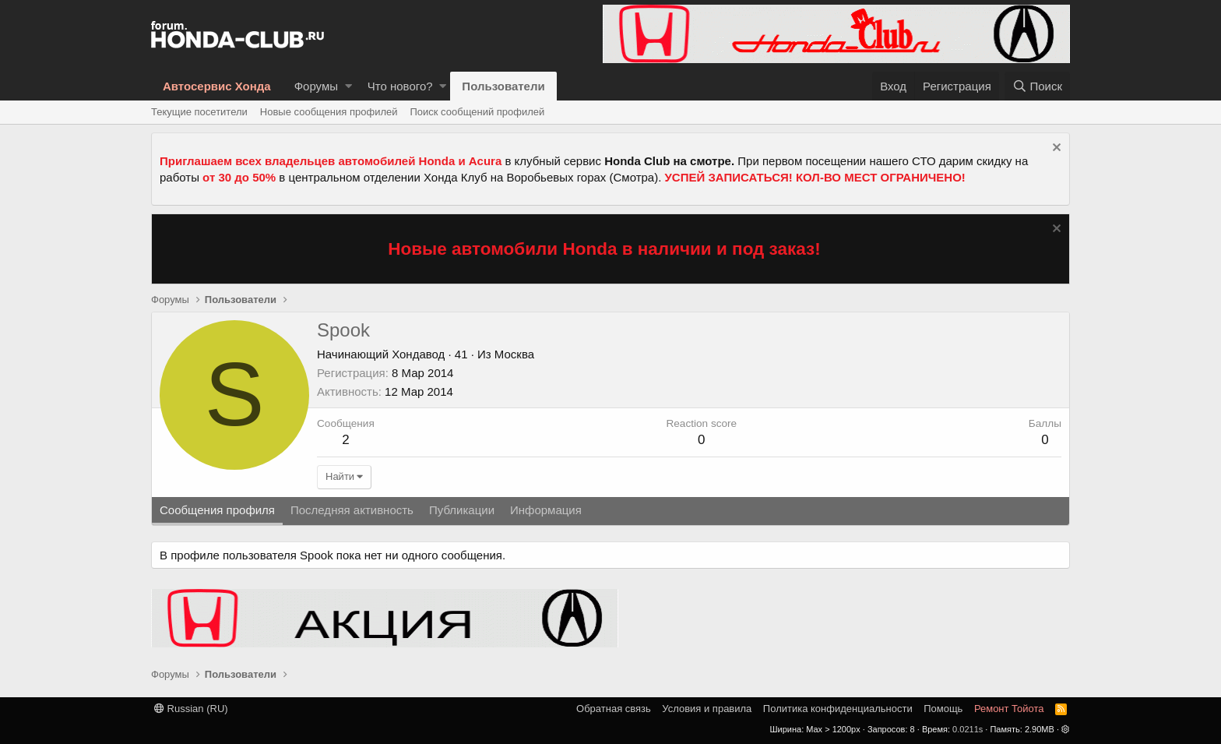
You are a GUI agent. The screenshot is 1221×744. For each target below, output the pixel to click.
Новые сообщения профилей (329, 112)
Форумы (316, 86)
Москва (514, 354)
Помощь (943, 708)
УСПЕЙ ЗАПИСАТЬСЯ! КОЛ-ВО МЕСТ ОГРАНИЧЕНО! (815, 177)
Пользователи (503, 86)
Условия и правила (706, 708)
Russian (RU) (191, 708)
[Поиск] (1037, 86)
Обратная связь (613, 708)
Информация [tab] (546, 510)
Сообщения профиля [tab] (217, 510)
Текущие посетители (199, 112)
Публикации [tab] (461, 510)
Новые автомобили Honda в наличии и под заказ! (604, 249)
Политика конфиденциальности (838, 708)
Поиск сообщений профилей (477, 112)
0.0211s (967, 729)
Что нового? (400, 86)
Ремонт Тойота (1009, 708)
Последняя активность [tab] (351, 510)
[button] (348, 86)
